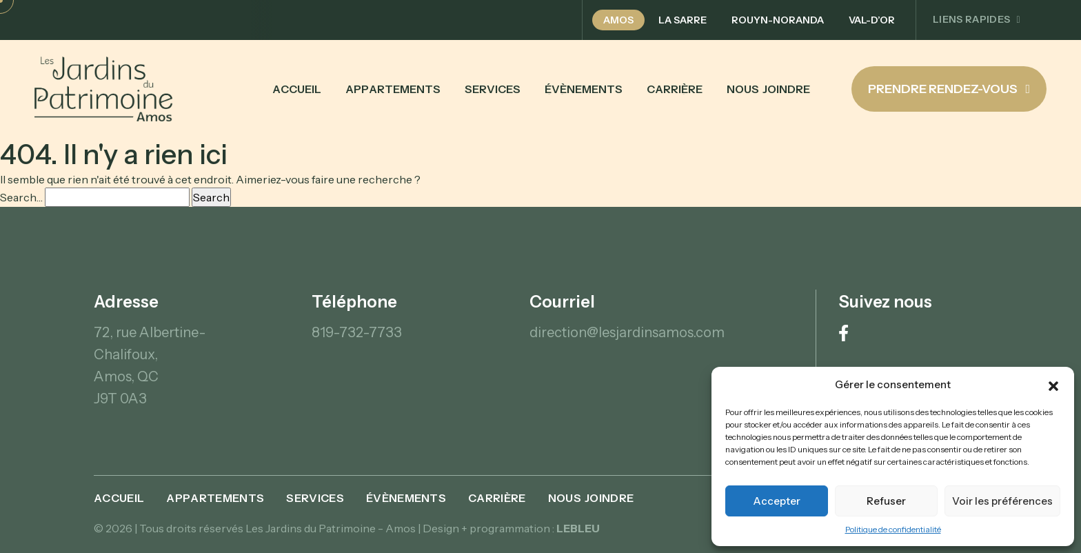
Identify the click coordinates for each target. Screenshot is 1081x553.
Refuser (886, 500)
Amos (618, 20)
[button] (1053, 385)
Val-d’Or (872, 20)
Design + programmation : (511, 528)
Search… (21, 197)
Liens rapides (976, 20)
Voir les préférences (1002, 500)
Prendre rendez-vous (949, 89)
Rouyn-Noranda (777, 20)
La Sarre (682, 20)
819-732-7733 (357, 332)
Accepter (776, 500)
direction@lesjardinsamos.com (627, 332)
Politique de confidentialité (893, 529)
